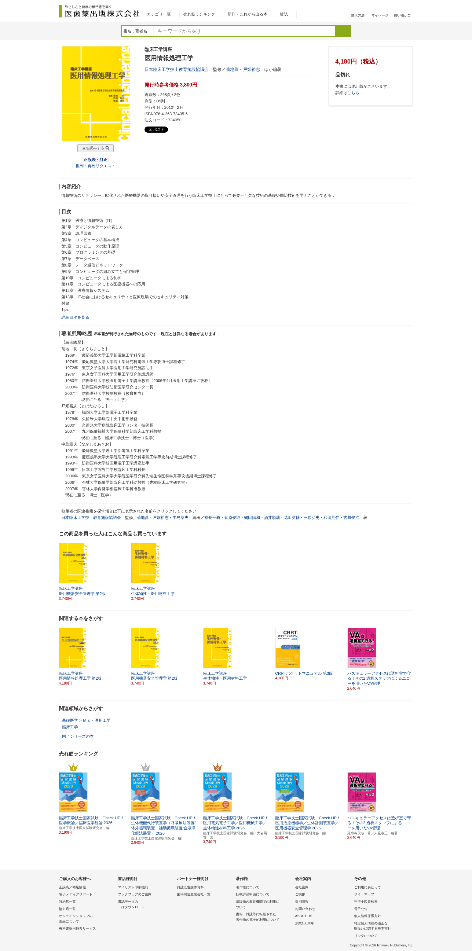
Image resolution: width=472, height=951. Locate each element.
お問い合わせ (305, 909)
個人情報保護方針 (367, 916)
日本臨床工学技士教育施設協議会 (177, 69)
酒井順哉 (272, 517)
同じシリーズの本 (78, 736)
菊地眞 (232, 69)
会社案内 (302, 887)
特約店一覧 (67, 901)
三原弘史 (312, 517)
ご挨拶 (300, 894)
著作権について (247, 887)
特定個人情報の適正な (382, 926)
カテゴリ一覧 (159, 14)
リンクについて (366, 936)
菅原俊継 (232, 517)
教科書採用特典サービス (77, 928)
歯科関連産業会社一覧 (193, 894)
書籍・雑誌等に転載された (264, 917)
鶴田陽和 (252, 517)
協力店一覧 (67, 909)
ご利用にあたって (367, 887)
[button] (409, 657)
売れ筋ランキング (199, 14)
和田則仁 (331, 517)
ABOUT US (303, 916)
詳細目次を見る (75, 317)
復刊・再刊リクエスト (95, 165)
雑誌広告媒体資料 (190, 887)
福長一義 (212, 517)
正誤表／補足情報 (72, 887)
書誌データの (146, 905)
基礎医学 (70, 720)
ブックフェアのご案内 (135, 894)
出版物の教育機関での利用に (264, 905)
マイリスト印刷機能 (133, 887)
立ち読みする (93, 148)
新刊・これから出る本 (247, 14)
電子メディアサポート (76, 894)
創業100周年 (304, 923)
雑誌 (284, 14)
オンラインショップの (87, 919)
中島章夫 (180, 517)
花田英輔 (292, 517)
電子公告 (361, 909)
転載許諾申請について (252, 894)
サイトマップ (364, 894)
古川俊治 (351, 517)
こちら (353, 92)
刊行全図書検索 (366, 901)
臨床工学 (70, 727)
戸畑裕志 (251, 69)
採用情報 (302, 901)
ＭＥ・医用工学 (97, 720)
